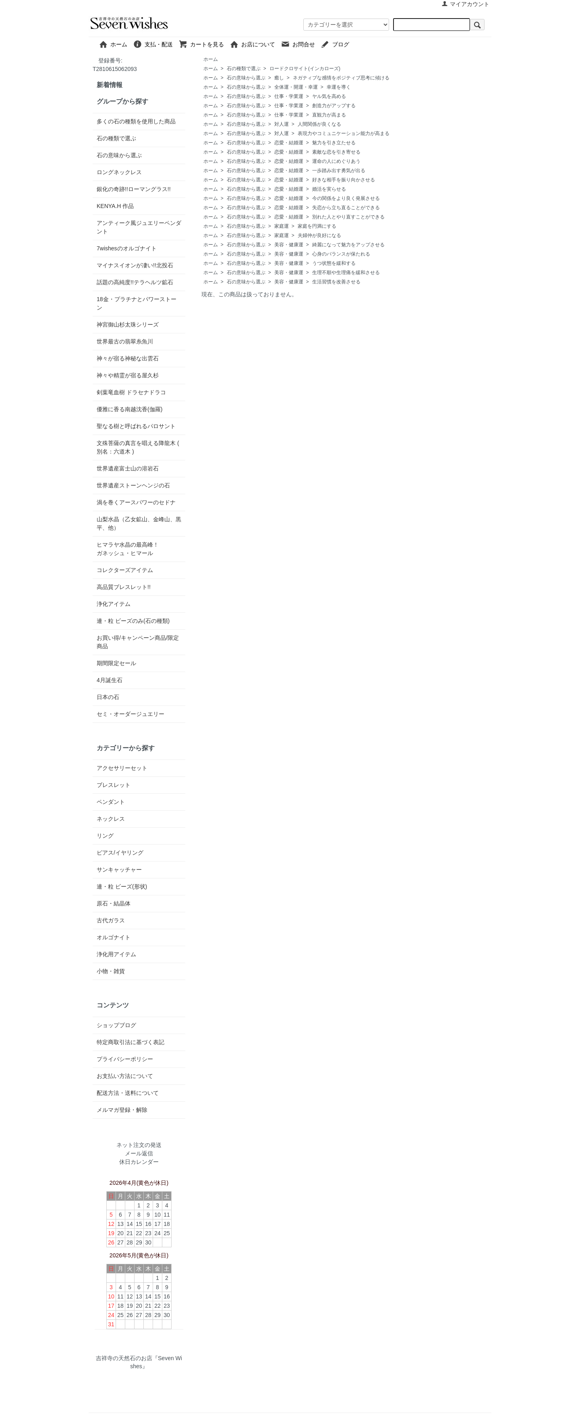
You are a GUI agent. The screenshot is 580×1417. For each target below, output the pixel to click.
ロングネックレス (119, 172)
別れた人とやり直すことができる (348, 217)
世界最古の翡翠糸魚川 (125, 341)
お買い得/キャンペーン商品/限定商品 (138, 642)
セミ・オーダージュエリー (130, 714)
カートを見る (204, 43)
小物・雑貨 (111, 971)
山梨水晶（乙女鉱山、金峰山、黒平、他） (139, 523)
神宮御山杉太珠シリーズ (128, 324)
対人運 (281, 124)
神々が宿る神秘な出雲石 (128, 358)
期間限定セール (116, 663)
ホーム (116, 43)
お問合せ (301, 43)
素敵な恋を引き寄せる (336, 152)
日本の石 (108, 697)
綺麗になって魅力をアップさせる (348, 245)
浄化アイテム (113, 604)
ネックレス (111, 819)
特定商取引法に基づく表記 (130, 1042)
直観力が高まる (329, 115)
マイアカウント (465, 4)
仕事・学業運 (288, 96)
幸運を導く (339, 87)
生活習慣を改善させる (336, 282)
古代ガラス (111, 920)
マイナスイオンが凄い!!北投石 (135, 265)
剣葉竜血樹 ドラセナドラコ (131, 392)
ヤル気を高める (329, 96)
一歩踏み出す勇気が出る (338, 170)
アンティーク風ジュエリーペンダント (139, 227)
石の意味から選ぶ (246, 78)
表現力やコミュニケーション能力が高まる (343, 133)
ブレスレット (113, 785)
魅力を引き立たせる (334, 143)
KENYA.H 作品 (115, 206)
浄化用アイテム (116, 954)
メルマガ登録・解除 (122, 1110)
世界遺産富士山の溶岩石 (128, 468)
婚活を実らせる (329, 189)
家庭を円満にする (317, 226)
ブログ (355, 43)
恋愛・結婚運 (288, 143)
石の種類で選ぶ (244, 68)
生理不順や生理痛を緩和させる (346, 272)
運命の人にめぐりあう (336, 161)
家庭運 (281, 226)
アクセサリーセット (122, 768)
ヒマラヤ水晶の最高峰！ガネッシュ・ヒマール (128, 548)
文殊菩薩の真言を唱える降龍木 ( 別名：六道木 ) (138, 447)
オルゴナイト (113, 937)
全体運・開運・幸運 (296, 87)
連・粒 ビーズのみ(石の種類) (133, 621)
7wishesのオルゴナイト (127, 248)
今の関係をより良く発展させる (346, 198)
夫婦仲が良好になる (319, 235)
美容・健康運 (288, 245)
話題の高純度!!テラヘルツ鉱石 (135, 282)
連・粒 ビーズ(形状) (122, 886)
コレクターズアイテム (125, 570)
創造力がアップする (334, 105)
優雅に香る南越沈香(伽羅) (129, 409)
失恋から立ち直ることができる (346, 207)
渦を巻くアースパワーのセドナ (136, 502)
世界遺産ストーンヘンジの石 (133, 485)
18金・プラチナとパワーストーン (136, 303)
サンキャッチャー (119, 869)
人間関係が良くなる (319, 124)
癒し (279, 78)
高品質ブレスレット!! (124, 587)
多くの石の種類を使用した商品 (136, 121)
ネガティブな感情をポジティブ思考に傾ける (341, 78)
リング (105, 835)
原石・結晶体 (113, 903)
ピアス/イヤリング (120, 852)
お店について (255, 43)
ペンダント (111, 802)
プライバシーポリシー (125, 1059)
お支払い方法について (125, 1076)
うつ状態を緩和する (334, 263)
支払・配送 (155, 43)
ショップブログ (116, 1025)
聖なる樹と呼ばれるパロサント (136, 426)
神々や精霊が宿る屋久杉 (128, 375)
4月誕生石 (109, 680)
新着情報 (109, 84)
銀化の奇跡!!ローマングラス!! (134, 189)
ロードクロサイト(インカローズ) (304, 68)
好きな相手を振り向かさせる (343, 180)
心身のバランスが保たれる (341, 254)
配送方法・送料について (128, 1093)
